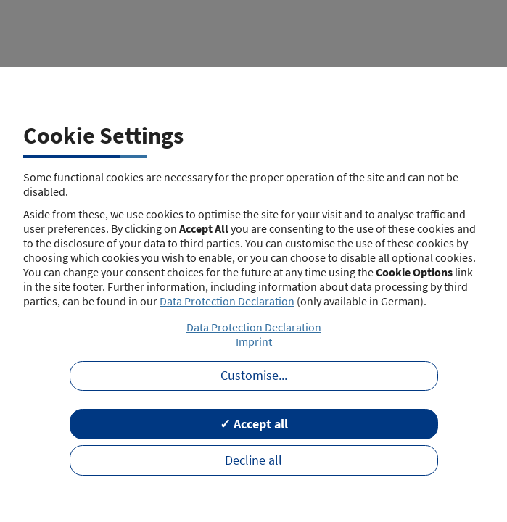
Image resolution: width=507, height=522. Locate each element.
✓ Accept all (254, 424)
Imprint (254, 341)
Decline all (253, 460)
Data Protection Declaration (227, 301)
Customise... (253, 376)
